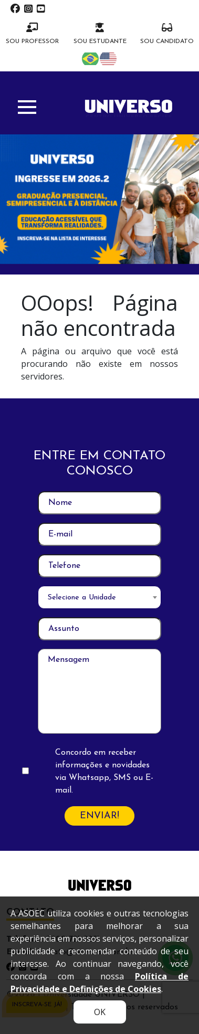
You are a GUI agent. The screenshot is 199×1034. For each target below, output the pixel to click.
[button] (27, 107)
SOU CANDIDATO (167, 34)
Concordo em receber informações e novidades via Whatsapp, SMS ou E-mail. (104, 771)
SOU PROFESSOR (32, 34)
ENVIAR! (99, 816)
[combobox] (99, 597)
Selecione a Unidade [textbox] (82, 598)
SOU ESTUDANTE (100, 34)
